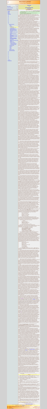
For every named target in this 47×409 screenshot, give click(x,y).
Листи (10, 50)
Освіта (9, 13)
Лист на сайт (9, 6)
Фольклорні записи (12, 48)
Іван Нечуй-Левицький (29, 7)
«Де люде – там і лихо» (12, 45)
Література (9, 14)
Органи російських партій (13, 29)
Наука (9, 12)
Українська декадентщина (13, 46)
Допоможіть (23, 405)
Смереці (12, 408)
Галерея (11, 51)
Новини (9, 11)
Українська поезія (12, 44)
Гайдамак (34, 299)
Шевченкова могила (12, 30)
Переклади (11, 49)
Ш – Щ (9, 64)
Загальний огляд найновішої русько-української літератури (13, 40)
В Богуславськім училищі (13, 47)
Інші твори (29, 8)
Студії (10, 52)
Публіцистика (10, 65)
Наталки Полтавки (32, 349)
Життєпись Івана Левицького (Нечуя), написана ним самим (13, 32)
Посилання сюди (9, 9)
